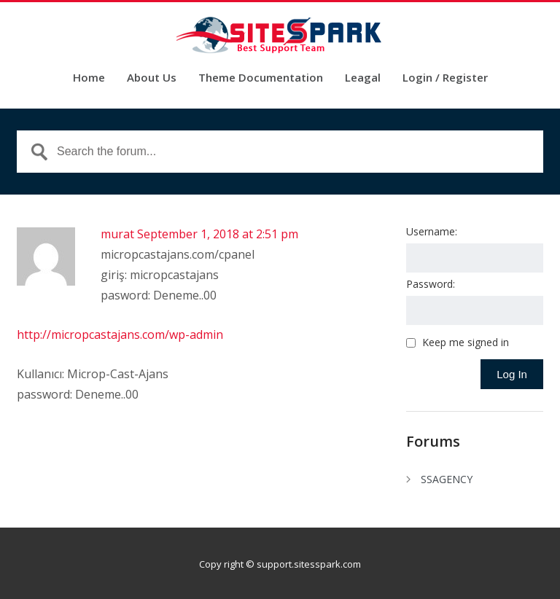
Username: (431, 231)
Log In (512, 374)
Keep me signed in (465, 342)
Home (89, 78)
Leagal (363, 78)
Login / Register (445, 78)
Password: (430, 284)
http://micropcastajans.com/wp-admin (120, 334)
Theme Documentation (260, 78)
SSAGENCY (446, 479)
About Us (151, 78)
